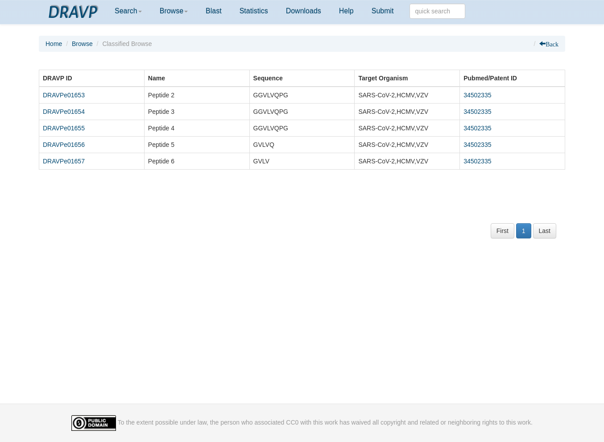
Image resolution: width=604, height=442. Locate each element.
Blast (214, 11)
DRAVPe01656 (64, 144)
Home (54, 43)
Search (128, 11)
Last (544, 230)
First (502, 230)
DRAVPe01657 (64, 161)
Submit (383, 11)
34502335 (477, 95)
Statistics (254, 11)
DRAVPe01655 (64, 128)
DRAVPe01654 (64, 111)
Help (346, 11)
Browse (174, 11)
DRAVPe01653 (64, 95)
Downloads (303, 11)
